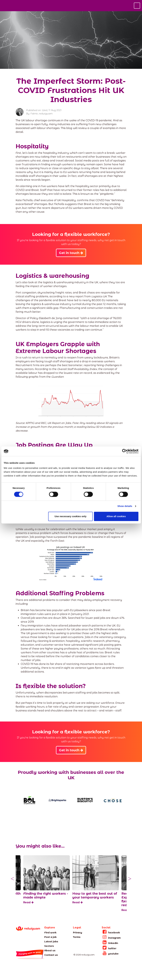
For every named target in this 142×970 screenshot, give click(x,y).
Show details (124, 506)
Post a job (50, 937)
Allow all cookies (116, 516)
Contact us (51, 955)
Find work (50, 932)
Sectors (49, 946)
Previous (12, 879)
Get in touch (71, 253)
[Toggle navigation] (137, 6)
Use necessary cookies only (70, 516)
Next (130, 879)
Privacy (77, 932)
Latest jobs (51, 941)
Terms (76, 937)
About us (49, 950)
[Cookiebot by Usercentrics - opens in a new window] (124, 451)
